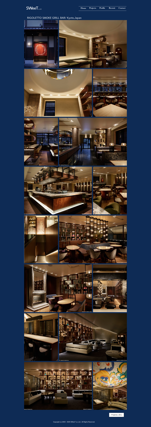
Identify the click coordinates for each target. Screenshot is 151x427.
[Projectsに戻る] (116, 415)
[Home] (83, 8)
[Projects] (92, 8)
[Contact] (122, 8)
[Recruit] (112, 8)
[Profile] (102, 8)
